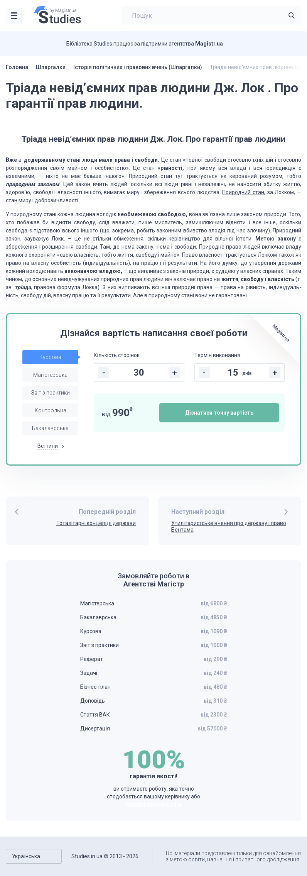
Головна (17, 67)
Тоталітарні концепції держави (96, 523)
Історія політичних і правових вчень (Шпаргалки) (137, 67)
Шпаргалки (51, 67)
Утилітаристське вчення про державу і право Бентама (228, 526)
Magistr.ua (209, 44)
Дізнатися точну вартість (219, 413)
